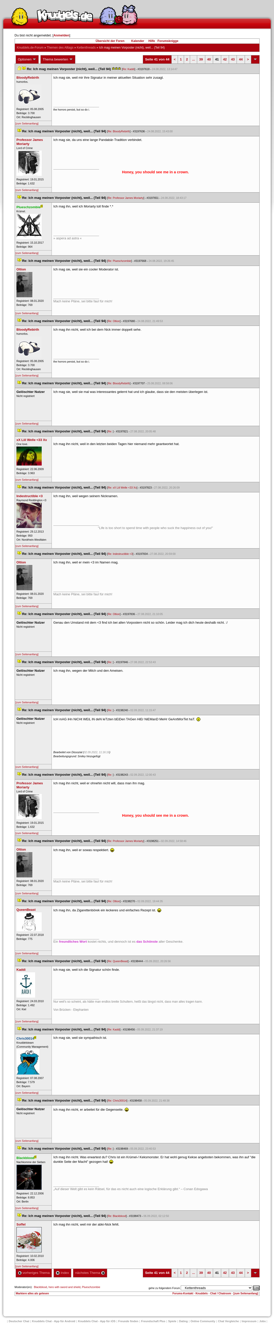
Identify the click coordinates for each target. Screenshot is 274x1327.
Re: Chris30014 (117, 1100)
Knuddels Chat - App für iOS (97, 1321)
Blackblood (40, 1287)
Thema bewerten (58, 59)
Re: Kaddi (128, 69)
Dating (183, 1321)
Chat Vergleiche (228, 1321)
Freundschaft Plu (153, 1321)
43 (233, 59)
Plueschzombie (91, 1287)
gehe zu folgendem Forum (164, 1288)
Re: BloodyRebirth (119, 131)
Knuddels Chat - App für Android (53, 1321)
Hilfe (151, 41)
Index (62, 1273)
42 (225, 59)
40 (209, 59)
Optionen (27, 59)
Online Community (203, 1321)
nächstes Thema (90, 1273)
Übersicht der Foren (110, 41)
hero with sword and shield (64, 1287)
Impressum (249, 1321)
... (193, 59)
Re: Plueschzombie (119, 260)
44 (240, 59)
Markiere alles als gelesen (32, 1293)
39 (201, 59)
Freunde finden (128, 1321)
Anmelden (61, 35)
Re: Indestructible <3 (120, 553)
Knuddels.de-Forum (30, 47)
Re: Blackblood (117, 1215)
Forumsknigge (167, 41)
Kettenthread (86, 47)
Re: (110, 431)
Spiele (172, 1321)
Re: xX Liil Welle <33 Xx (122, 487)
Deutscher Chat (19, 1321)
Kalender (137, 41)
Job (262, 1321)
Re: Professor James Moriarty (126, 197)
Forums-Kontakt (182, 1293)
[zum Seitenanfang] (27, 123)
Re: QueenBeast (118, 961)
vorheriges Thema (34, 1273)
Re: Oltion (114, 321)
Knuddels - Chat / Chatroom (213, 1293)
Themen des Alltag (60, 47)
